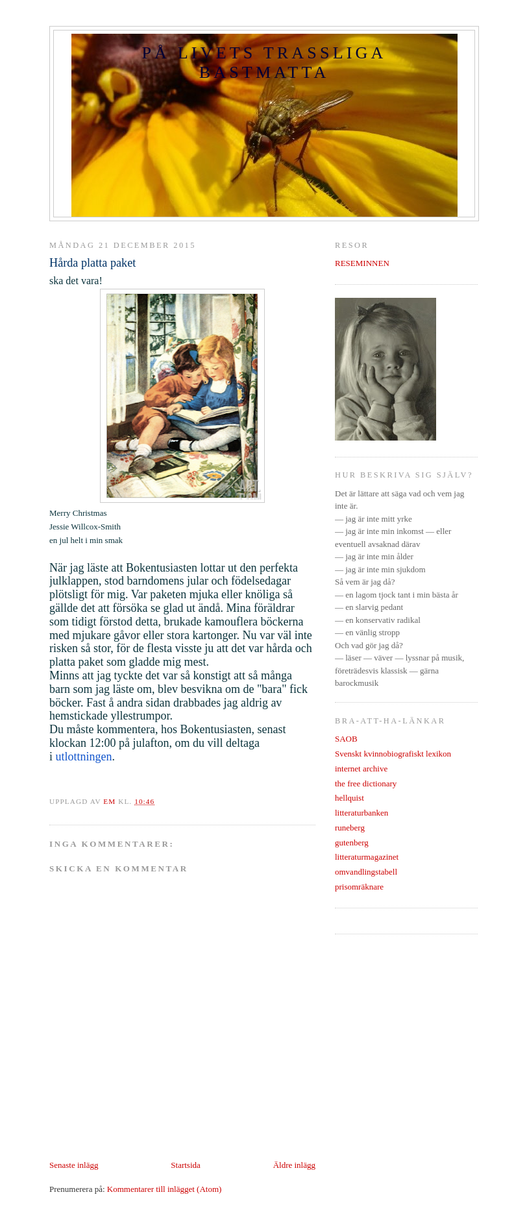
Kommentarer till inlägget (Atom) (164, 1189)
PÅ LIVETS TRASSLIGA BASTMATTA (263, 62)
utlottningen (84, 756)
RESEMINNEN (362, 263)
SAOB (346, 739)
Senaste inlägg (73, 1165)
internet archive (361, 768)
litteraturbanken (361, 813)
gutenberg (352, 842)
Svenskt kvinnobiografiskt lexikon (393, 753)
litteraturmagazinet (366, 857)
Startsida (186, 1165)
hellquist (349, 798)
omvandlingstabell (366, 872)
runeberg (350, 827)
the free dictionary (366, 783)
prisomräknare (359, 886)
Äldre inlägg (294, 1165)
